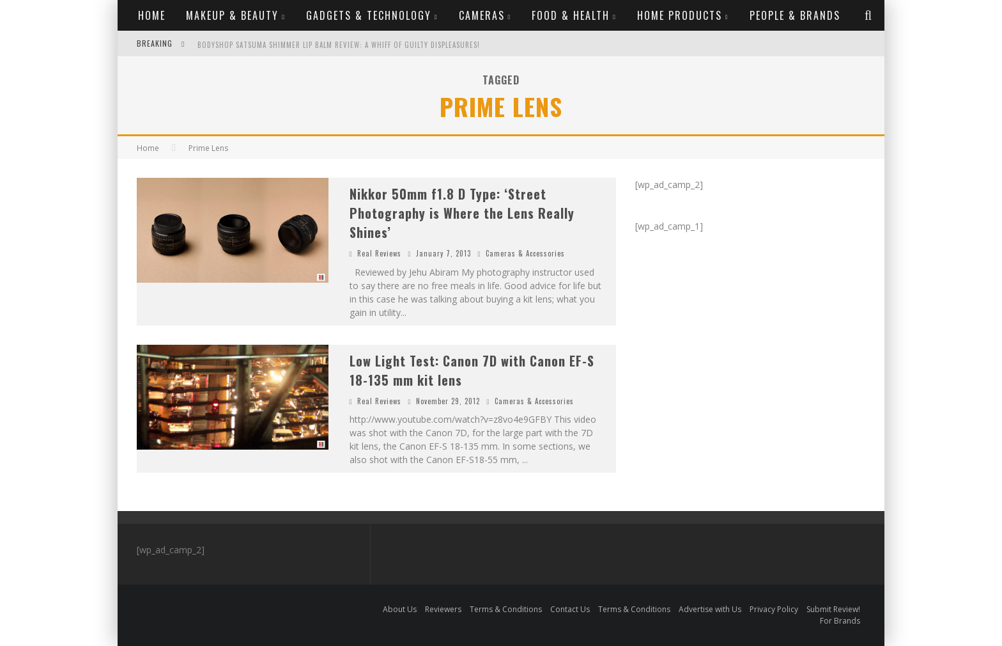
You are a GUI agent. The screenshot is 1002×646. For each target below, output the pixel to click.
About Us (400, 609)
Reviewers (443, 609)
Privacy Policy (774, 609)
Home (152, 15)
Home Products (679, 15)
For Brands (840, 620)
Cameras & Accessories (525, 253)
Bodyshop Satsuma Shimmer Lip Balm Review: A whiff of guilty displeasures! (338, 45)
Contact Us (570, 609)
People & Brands (795, 15)
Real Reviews (379, 253)
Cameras (482, 15)
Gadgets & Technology (368, 15)
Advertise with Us (710, 609)
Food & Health (571, 15)
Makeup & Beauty (232, 15)
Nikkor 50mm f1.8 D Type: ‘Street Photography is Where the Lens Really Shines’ (462, 213)
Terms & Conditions (506, 609)
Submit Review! (833, 609)
